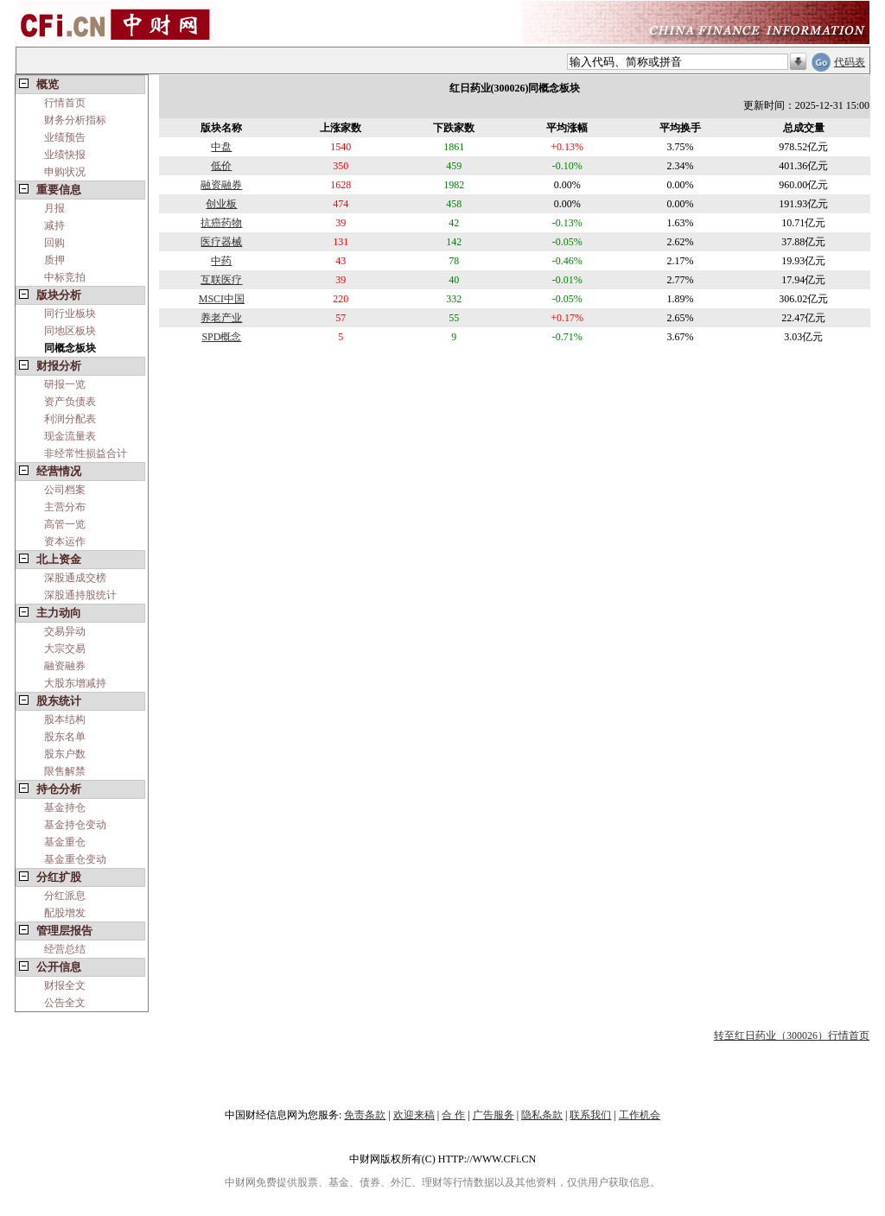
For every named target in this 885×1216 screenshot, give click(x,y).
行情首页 (65, 103)
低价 (221, 166)
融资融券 (65, 666)
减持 (54, 225)
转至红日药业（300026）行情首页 (791, 1035)
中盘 (221, 147)
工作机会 (639, 1115)
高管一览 (65, 524)
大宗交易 (65, 649)
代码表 (849, 62)
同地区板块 (70, 331)
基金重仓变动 (75, 859)
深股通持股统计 (80, 595)
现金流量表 (70, 436)
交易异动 (65, 631)
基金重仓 (65, 842)
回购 (54, 243)
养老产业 (221, 318)
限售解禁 (65, 771)
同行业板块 (70, 313)
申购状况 (65, 172)
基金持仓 (65, 807)
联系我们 (590, 1115)
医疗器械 (221, 242)
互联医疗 (221, 280)
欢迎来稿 (414, 1115)
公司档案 (65, 490)
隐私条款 (542, 1115)
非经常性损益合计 (85, 453)
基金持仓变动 (75, 825)
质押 (54, 260)
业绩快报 (65, 155)
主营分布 (65, 507)
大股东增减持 (75, 683)
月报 (54, 208)
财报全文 (65, 985)
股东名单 (65, 737)
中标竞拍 (65, 277)
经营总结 (65, 949)
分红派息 (65, 896)
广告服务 (493, 1115)
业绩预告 (65, 137)
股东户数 (65, 754)
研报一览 (65, 384)
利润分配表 (70, 419)
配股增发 (65, 913)
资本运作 (65, 541)
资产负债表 (70, 402)
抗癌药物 (221, 223)
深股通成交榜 (75, 578)
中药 (221, 261)
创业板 (221, 204)
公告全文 (65, 1003)
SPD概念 (221, 337)
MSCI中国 (222, 299)
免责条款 (364, 1115)
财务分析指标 (75, 120)
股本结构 (65, 719)
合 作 (453, 1115)
